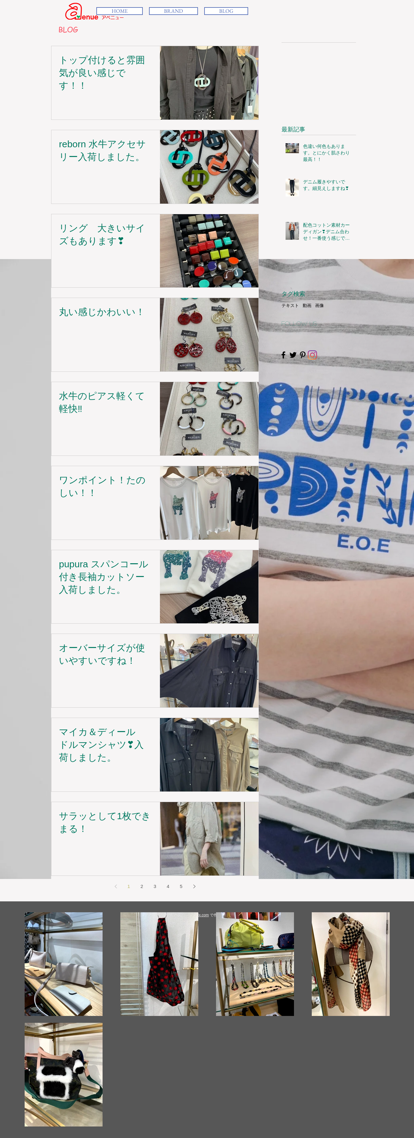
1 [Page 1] (129, 886)
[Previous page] (115, 886)
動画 (307, 305)
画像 (319, 305)
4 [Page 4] (168, 886)
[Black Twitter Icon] (293, 355)
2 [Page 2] (142, 886)
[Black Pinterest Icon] (302, 355)
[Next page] (194, 886)
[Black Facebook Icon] (283, 355)
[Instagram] (312, 355)
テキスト (290, 305)
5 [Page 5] (181, 886)
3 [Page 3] (155, 886)
